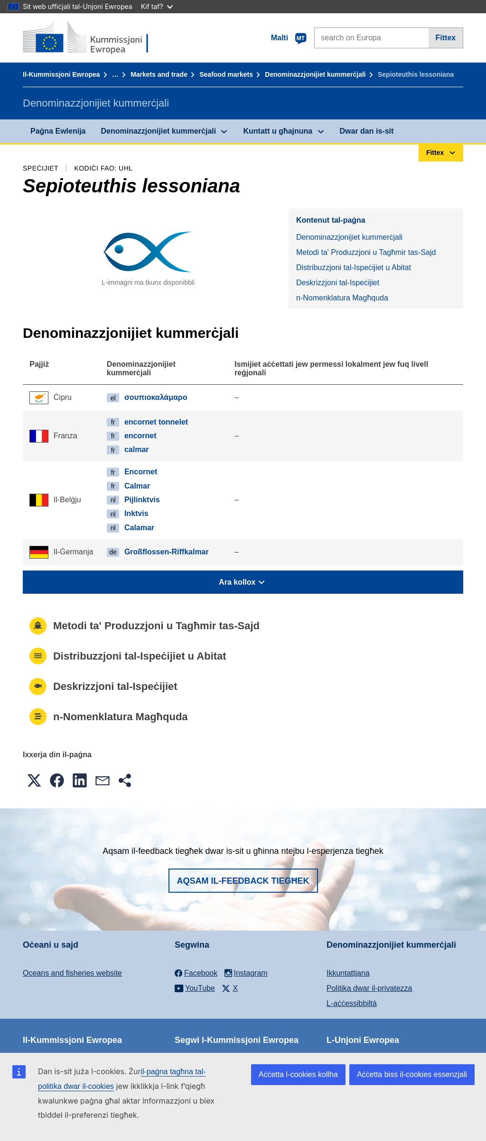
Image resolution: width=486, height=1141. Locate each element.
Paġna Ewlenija (57, 131)
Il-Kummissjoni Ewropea (61, 74)
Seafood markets (226, 74)
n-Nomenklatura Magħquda (342, 298)
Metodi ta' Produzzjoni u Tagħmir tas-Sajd (366, 252)
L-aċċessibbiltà (352, 1003)
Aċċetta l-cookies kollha (298, 1074)
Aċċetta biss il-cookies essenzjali (412, 1074)
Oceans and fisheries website (72, 973)
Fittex (446, 38)
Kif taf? (157, 6)
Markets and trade (159, 74)
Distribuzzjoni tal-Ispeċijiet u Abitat (353, 267)
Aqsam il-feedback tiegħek (243, 881)
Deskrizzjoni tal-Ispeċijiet (337, 283)
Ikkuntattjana (348, 973)
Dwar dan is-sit (367, 131)
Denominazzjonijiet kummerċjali (315, 74)
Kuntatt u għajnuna (277, 131)
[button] (34, 780)
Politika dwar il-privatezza (369, 988)
